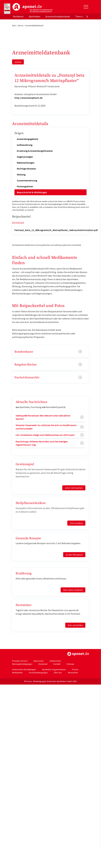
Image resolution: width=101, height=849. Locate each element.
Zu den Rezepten (74, 554)
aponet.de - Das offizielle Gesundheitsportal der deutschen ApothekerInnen (32, 8)
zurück (18, 61)
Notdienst (18, 16)
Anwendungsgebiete (27, 138)
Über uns (58, 672)
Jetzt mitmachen (74, 487)
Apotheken (34, 16)
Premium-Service (19, 661)
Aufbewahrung (24, 144)
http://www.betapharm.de (28, 97)
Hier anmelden (75, 625)
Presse (75, 669)
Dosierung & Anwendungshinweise (35, 150)
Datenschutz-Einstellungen (24, 669)
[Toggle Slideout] (86, 7)
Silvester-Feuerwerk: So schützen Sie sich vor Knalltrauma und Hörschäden (46, 427)
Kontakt (56, 664)
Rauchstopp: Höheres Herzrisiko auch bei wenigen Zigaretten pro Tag (42, 443)
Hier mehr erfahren (73, 589)
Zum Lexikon (76, 523)
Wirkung (21, 174)
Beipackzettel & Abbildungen (32, 192)
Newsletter (73, 672)
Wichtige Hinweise (26, 168)
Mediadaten (17, 672)
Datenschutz (55, 661)
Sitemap (70, 664)
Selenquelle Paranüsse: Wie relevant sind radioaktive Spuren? (43, 417)
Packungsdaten (25, 186)
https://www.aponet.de (78, 654)
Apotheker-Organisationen (54, 669)
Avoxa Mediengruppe (38, 672)
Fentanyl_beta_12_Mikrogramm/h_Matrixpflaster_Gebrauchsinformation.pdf (56, 230)
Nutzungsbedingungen (22, 664)
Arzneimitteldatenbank (58, 16)
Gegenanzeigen (25, 156)
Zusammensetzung (27, 180)
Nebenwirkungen (25, 162)
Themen (79, 16)
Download (42, 664)
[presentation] (87, 16)
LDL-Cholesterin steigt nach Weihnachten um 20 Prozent (45, 434)
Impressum (38, 661)
